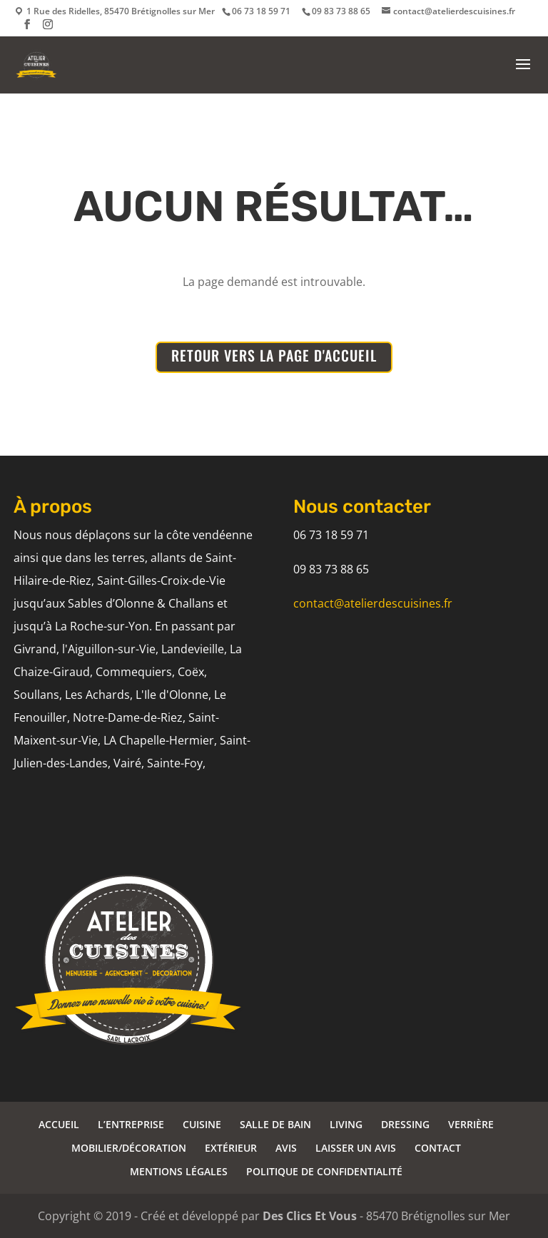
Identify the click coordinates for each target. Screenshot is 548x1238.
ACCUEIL (59, 1124)
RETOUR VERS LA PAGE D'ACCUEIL (274, 355)
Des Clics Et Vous (310, 1216)
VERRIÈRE (471, 1124)
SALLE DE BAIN (275, 1124)
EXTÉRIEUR (231, 1148)
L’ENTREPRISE (131, 1124)
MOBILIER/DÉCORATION (128, 1148)
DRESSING (405, 1124)
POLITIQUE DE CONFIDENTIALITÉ (324, 1171)
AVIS (286, 1148)
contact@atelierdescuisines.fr (372, 603)
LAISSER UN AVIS (355, 1148)
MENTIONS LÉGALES (179, 1171)
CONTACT (438, 1148)
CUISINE (202, 1124)
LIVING (346, 1124)
